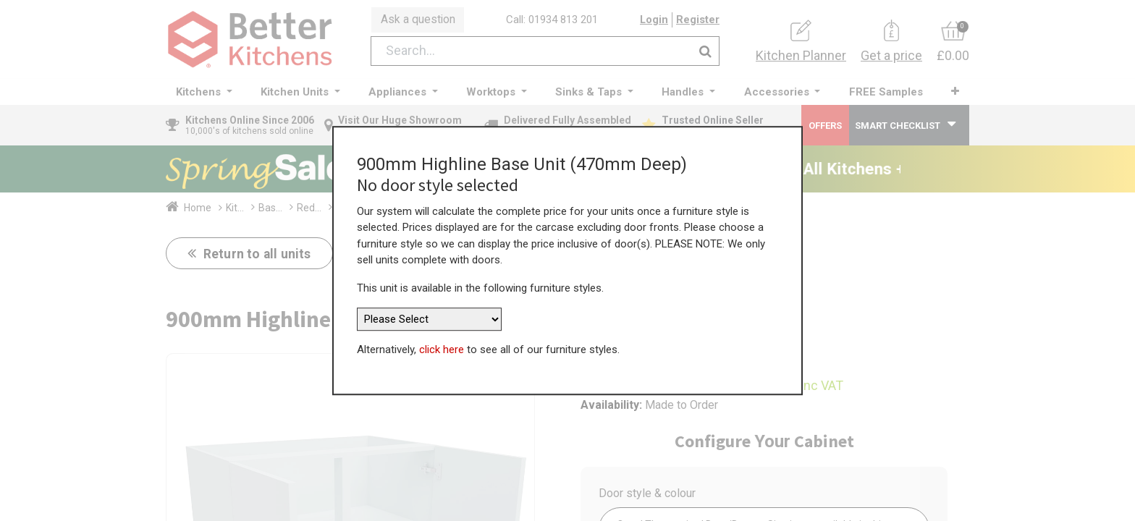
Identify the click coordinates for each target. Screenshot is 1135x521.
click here (441, 349)
